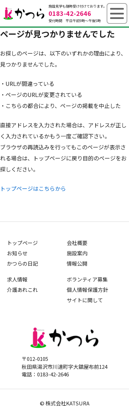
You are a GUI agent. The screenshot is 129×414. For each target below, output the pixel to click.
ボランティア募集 (87, 279)
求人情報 (17, 279)
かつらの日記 (22, 263)
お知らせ (17, 253)
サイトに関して (85, 300)
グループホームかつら (24, 13)
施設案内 (77, 253)
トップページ (22, 242)
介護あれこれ (22, 289)
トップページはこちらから (33, 188)
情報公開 (77, 263)
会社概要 (77, 242)
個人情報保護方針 (87, 289)
